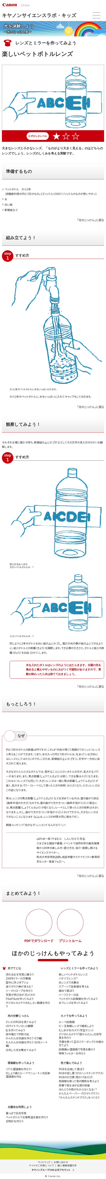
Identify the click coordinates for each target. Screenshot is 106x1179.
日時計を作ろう (15, 1121)
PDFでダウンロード (39, 941)
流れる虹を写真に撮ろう (20, 974)
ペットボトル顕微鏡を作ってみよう (78, 999)
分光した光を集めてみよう (21, 1050)
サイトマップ (44, 1162)
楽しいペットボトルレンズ (73, 974)
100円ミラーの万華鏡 (18, 978)
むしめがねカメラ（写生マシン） (76, 1030)
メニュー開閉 (96, 15)
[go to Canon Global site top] (15, 4)
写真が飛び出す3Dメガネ (20, 995)
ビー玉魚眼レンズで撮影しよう (76, 1026)
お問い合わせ (61, 1162)
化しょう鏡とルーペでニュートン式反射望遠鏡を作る (28, 1074)
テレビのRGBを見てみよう (21, 1022)
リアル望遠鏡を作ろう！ (19, 1069)
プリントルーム (70, 941)
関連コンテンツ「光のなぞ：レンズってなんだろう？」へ (36, 825)
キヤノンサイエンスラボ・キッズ (39, 15)
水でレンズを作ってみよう (73, 1003)
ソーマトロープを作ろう (19, 991)
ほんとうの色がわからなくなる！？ (78, 1089)
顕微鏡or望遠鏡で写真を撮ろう (77, 1049)
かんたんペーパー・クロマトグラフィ (79, 1093)
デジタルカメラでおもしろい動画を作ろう (28, 1004)
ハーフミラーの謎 (68, 995)
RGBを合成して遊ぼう (72, 1069)
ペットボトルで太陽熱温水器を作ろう (27, 1117)
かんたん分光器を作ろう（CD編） (24, 1038)
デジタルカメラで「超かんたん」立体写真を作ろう (80, 1035)
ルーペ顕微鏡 (67, 1022)
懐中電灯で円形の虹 (17, 1034)
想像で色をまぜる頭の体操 (74, 1085)
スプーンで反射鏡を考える (74, 986)
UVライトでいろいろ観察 (19, 1026)
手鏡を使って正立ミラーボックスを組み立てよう (81, 1043)
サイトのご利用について (41, 1165)
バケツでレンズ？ (68, 978)
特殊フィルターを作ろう (72, 1053)
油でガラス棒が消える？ (19, 986)
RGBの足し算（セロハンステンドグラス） (81, 1073)
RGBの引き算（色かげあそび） (76, 1077)
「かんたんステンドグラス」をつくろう (79, 1097)
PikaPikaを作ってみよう (20, 999)
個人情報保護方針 (67, 1165)
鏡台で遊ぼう (66, 991)
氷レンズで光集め (69, 982)
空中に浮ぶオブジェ (17, 982)
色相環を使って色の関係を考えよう (79, 1081)
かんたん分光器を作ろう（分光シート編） (27, 1044)
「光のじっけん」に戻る (90, 220)
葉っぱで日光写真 (16, 1113)
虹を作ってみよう (15, 1030)
